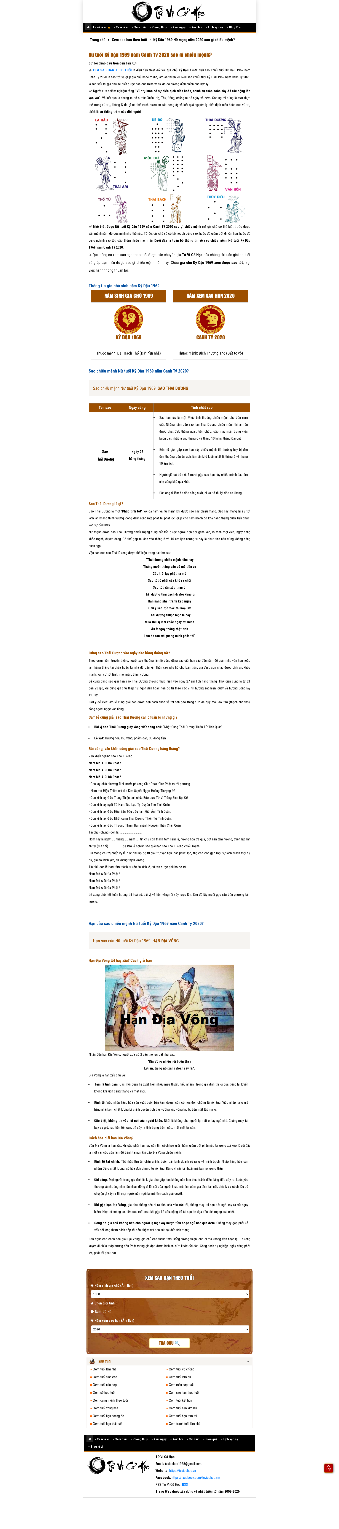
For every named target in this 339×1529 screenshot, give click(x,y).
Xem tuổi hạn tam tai (183, 1416)
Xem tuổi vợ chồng (181, 1369)
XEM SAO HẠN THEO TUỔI (112, 70)
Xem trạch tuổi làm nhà (184, 1424)
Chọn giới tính (103, 1303)
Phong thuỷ (158, 27)
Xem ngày (177, 27)
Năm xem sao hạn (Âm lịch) (112, 1321)
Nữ (107, 1312)
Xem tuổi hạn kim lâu (183, 1408)
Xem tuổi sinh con (105, 1377)
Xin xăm (193, 1439)
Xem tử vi (121, 27)
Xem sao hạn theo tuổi (184, 1393)
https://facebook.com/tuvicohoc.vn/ (196, 1478)
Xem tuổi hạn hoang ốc (108, 1416)
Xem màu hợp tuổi (181, 1385)
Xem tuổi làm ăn (180, 1377)
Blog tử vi (234, 27)
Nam (96, 1312)
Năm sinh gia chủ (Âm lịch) (112, 1285)
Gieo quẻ (210, 1439)
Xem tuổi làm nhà (104, 1369)
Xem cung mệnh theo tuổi (110, 1400)
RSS (185, 1484)
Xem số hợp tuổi (104, 1393)
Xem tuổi (139, 27)
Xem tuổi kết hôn (180, 1400)
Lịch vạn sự (214, 27)
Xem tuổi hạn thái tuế (107, 1424)
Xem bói (195, 27)
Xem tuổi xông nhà (105, 1408)
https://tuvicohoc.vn (182, 1471)
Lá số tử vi (101, 27)
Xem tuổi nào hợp (105, 1385)
